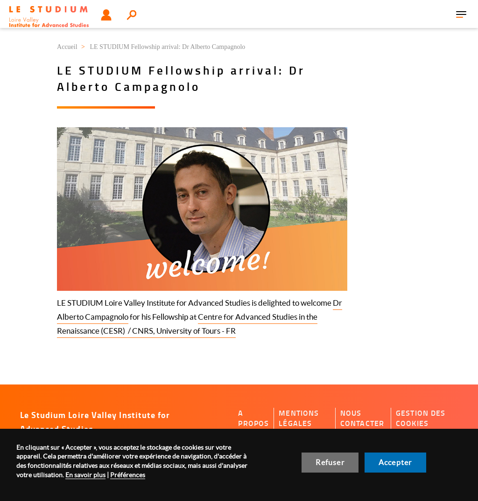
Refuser (330, 462)
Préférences (127, 475)
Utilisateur (106, 15)
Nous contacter (362, 418)
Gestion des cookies (421, 418)
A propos (253, 418)
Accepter (395, 462)
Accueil (67, 46)
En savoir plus (85, 475)
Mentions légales (299, 418)
